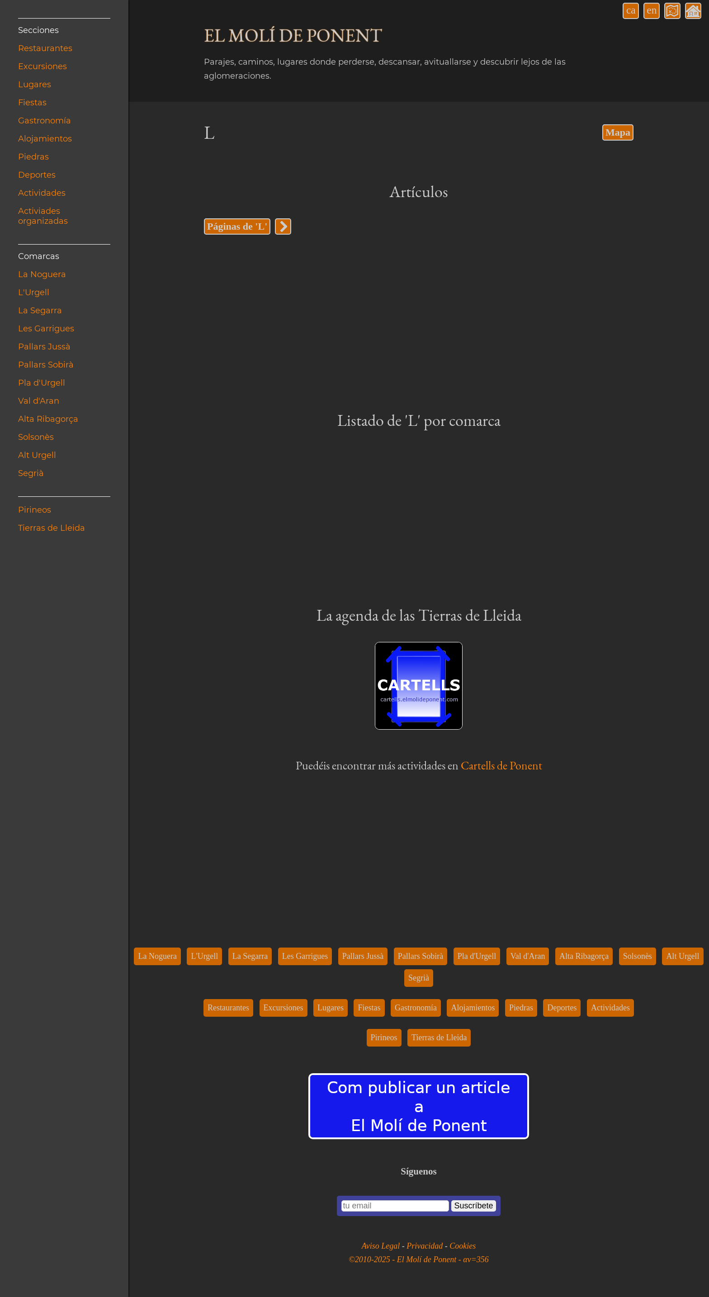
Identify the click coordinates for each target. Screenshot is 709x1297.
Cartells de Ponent (501, 765)
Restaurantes (45, 48)
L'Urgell (33, 292)
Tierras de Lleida (51, 528)
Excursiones (42, 66)
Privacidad (425, 1245)
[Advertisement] (418, 322)
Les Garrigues (46, 329)
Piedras (33, 157)
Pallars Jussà (44, 347)
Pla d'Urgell (41, 383)
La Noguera (42, 274)
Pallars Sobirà (46, 365)
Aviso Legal (382, 1245)
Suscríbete (473, 1205)
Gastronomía (44, 121)
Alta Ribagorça (48, 419)
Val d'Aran (38, 401)
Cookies (462, 1245)
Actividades (42, 193)
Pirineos (34, 510)
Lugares (34, 85)
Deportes (37, 175)
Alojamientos (45, 139)
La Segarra (40, 311)
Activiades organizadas (43, 216)
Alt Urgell (37, 455)
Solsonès (36, 437)
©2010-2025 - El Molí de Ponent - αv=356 (419, 1259)
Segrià (31, 473)
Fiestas (32, 103)
